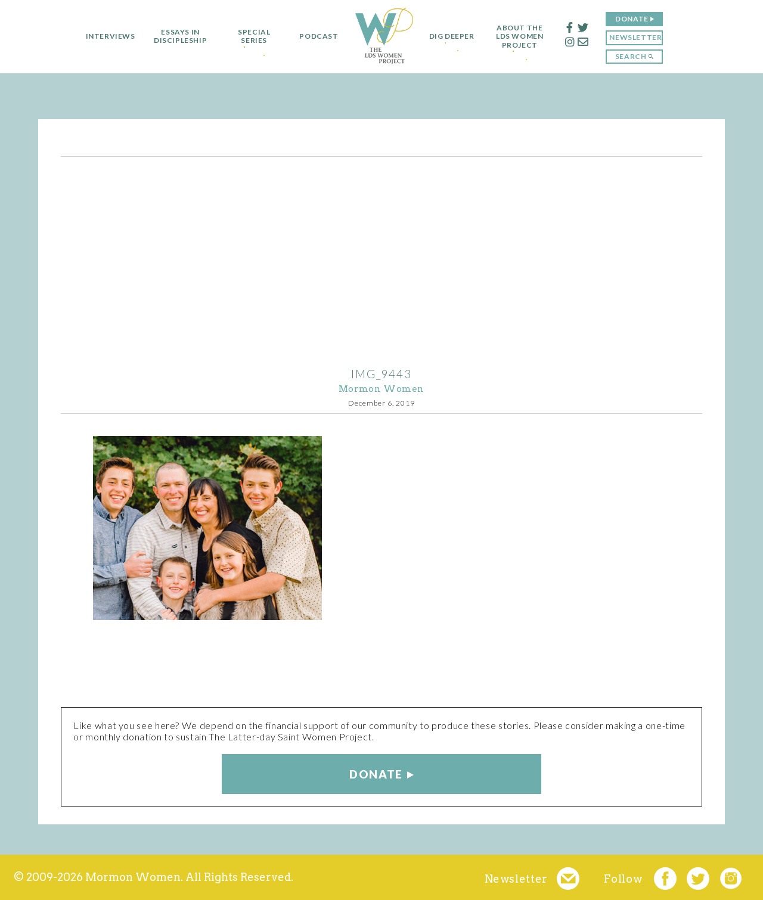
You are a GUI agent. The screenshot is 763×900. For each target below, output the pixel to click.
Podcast (313, 36)
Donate (638, 18)
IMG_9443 (381, 374)
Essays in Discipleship (174, 36)
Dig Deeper (451, 36)
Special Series (248, 36)
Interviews (104, 36)
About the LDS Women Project (525, 36)
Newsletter (641, 37)
